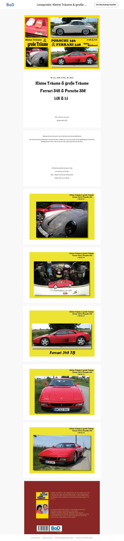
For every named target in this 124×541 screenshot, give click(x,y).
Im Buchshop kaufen (106, 4)
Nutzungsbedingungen (64, 538)
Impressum (35, 538)
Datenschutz (48, 538)
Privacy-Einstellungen (84, 538)
